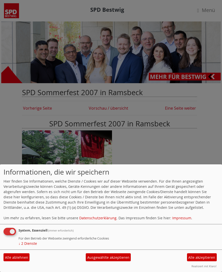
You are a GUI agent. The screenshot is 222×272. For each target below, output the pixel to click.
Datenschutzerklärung (97, 218)
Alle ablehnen (16, 257)
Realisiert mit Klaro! (204, 266)
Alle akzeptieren (201, 257)
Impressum (181, 218)
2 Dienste (27, 243)
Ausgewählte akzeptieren (108, 257)
